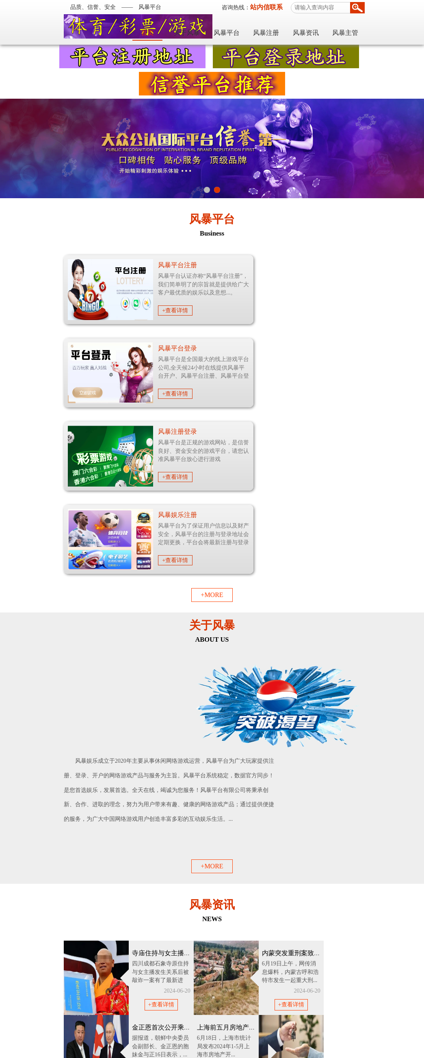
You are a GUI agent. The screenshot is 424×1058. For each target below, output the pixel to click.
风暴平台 (273, 27)
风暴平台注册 (130, 265)
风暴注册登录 (130, 348)
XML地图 (276, 1030)
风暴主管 (392, 27)
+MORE (212, 428)
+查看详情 (129, 310)
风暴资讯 (353, 27)
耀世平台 (59, 1009)
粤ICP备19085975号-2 (201, 1050)
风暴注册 (313, 27)
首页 (194, 27)
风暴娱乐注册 (330, 348)
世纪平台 (121, 1009)
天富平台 (90, 1009)
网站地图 (248, 1030)
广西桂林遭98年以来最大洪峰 (322, 768)
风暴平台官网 (215, 1040)
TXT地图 (301, 1030)
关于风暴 (234, 27)
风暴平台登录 (330, 265)
